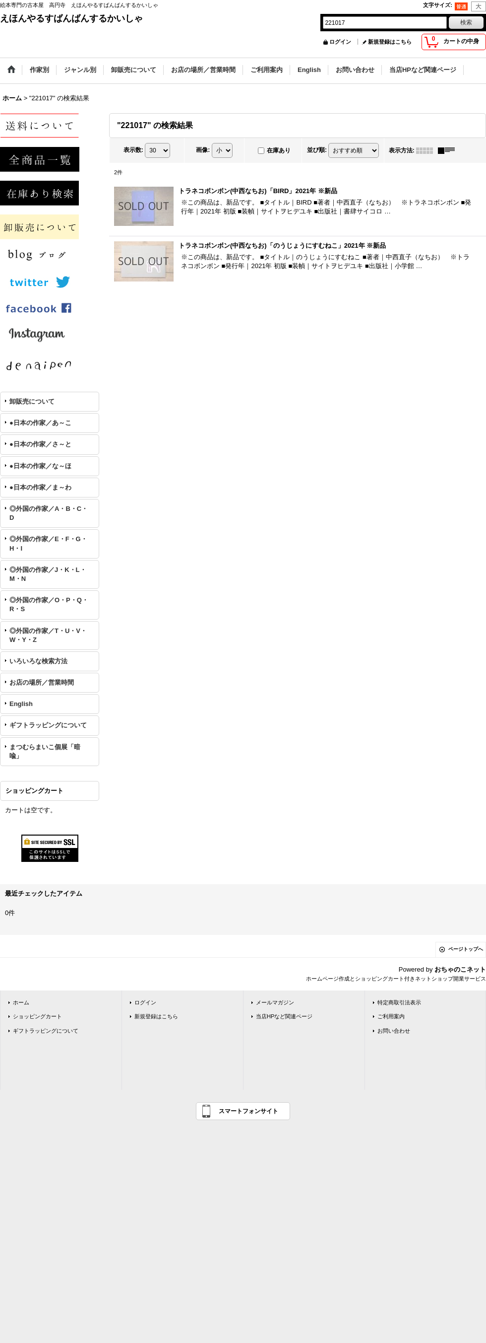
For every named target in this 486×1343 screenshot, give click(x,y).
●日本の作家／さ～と (40, 444)
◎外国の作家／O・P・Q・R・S (48, 604)
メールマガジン (275, 1002)
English (21, 703)
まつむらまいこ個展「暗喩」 (44, 751)
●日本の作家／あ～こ (40, 422)
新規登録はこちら (390, 42)
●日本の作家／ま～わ (40, 487)
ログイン (340, 42)
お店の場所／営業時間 (41, 682)
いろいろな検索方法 (38, 661)
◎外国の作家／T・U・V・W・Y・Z (48, 635)
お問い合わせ (393, 1031)
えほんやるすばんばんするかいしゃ (71, 18)
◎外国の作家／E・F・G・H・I (48, 543)
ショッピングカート (37, 1016)
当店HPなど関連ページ (284, 1016)
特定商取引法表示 (399, 1002)
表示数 (133, 149)
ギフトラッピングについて (48, 725)
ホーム (21, 1002)
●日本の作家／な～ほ (40, 466)
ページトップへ (465, 949)
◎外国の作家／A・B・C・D (48, 513)
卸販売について (32, 401)
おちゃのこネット (460, 969)
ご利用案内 (391, 1016)
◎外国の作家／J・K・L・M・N (47, 574)
